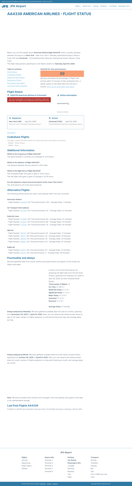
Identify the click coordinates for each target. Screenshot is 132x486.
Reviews (71, 471)
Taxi (92, 471)
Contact (49, 484)
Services (71, 468)
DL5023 (23, 225)
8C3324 (23, 211)
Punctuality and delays (16, 83)
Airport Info (49, 457)
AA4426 (23, 202)
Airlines (24, 468)
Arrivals (25, 460)
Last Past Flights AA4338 (17, 86)
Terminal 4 (49, 463)
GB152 (22, 236)
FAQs (70, 477)
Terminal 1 (48, 460)
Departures (26, 463)
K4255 (23, 253)
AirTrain (94, 460)
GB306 (23, 239)
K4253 (23, 250)
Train (92, 477)
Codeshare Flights (14, 75)
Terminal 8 (49, 471)
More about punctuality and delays (60, 87)
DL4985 (23, 219)
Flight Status (12, 72)
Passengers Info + (124, 6)
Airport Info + (87, 6)
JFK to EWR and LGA (99, 474)
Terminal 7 (49, 468)
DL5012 (23, 222)
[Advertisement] (66, 34)
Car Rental (113, 6)
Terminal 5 (49, 466)
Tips (69, 474)
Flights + (78, 6)
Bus (92, 468)
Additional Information (16, 77)
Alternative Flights (14, 80)
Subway (94, 466)
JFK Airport (18, 6)
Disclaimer (43, 484)
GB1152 (23, 233)
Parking (95, 6)
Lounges (71, 466)
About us (55, 484)
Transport (95, 457)
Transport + (104, 6)
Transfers (94, 463)
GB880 (23, 242)
